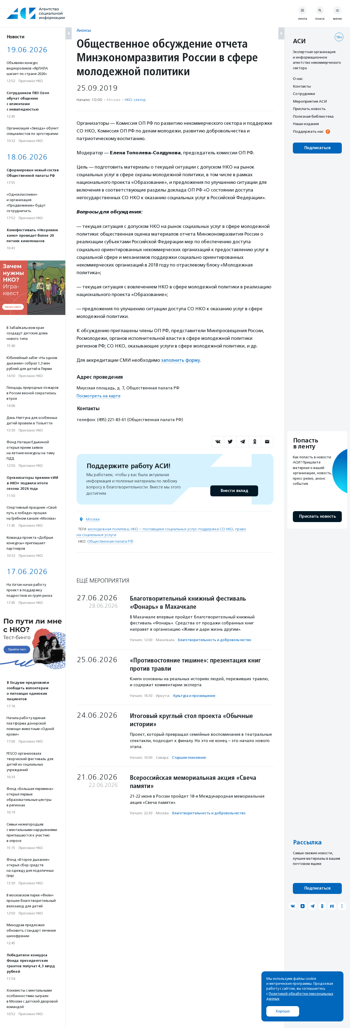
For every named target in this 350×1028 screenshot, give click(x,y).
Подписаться (317, 147)
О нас (298, 78)
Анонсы (84, 30)
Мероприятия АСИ (310, 101)
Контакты (302, 86)
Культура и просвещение (194, 695)
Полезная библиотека (313, 116)
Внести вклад (234, 490)
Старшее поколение (189, 757)
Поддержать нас (308, 131)
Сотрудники (304, 93)
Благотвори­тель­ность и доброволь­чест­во (214, 640)
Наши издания (306, 123)
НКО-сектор (135, 99)
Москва (93, 519)
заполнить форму (180, 360)
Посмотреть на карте (99, 395)
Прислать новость (309, 108)
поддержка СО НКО (215, 529)
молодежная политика (108, 529)
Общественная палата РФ (110, 541)
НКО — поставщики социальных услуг (163, 529)
